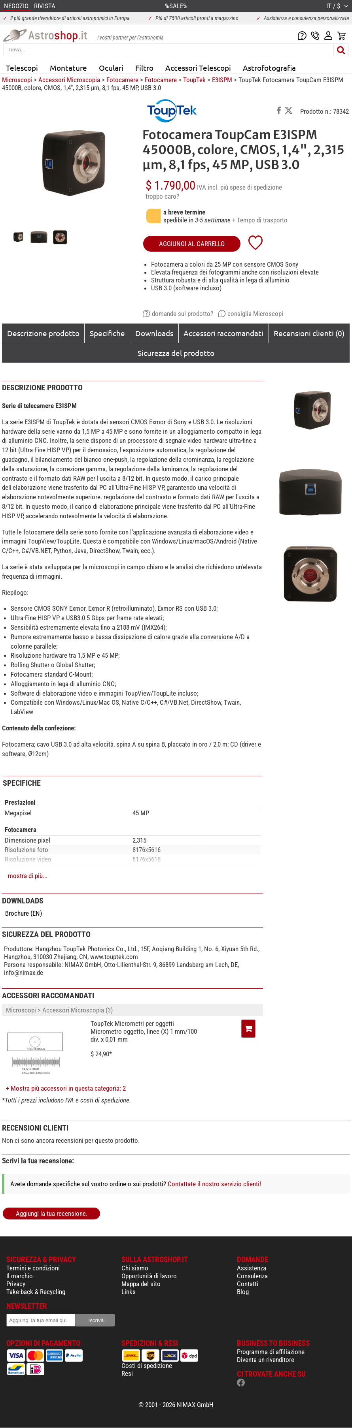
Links (128, 1292)
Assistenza (251, 1268)
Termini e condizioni (33, 1268)
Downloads (154, 333)
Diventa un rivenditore (265, 1360)
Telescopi (22, 67)
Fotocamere (122, 80)
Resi (127, 1373)
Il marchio (19, 1276)
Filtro (144, 67)
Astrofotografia (269, 67)
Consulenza (252, 1276)
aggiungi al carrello (192, 244)
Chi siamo (134, 1268)
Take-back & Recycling (35, 1292)
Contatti (247, 1284)
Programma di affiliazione (271, 1352)
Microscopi (17, 80)
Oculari (111, 67)
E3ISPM (222, 80)
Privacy (15, 1284)
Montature (68, 67)
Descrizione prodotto (43, 333)
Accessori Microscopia (69, 80)
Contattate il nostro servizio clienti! (214, 1184)
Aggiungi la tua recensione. (51, 1213)
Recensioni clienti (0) (309, 333)
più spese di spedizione (251, 187)
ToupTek (194, 80)
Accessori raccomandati (223, 333)
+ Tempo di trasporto (260, 220)
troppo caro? (162, 196)
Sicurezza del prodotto (176, 352)
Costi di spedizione (146, 1366)
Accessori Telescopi (198, 67)
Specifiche (107, 333)
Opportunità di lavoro (149, 1276)
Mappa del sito (141, 1284)
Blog (243, 1292)
